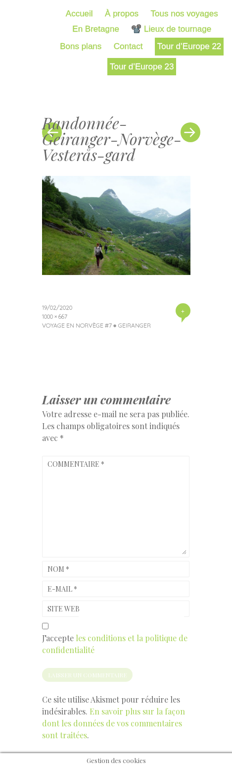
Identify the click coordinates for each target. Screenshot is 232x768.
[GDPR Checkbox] (45, 626)
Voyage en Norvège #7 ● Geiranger (96, 325)
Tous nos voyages (184, 13)
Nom (58, 569)
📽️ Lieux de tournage (171, 29)
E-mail (62, 589)
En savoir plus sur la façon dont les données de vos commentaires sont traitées (113, 723)
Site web (63, 608)
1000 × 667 (54, 316)
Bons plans (80, 46)
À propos (122, 13)
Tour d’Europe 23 (142, 66)
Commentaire (75, 464)
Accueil (79, 13)
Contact (128, 46)
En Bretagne (95, 29)
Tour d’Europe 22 (189, 46)
